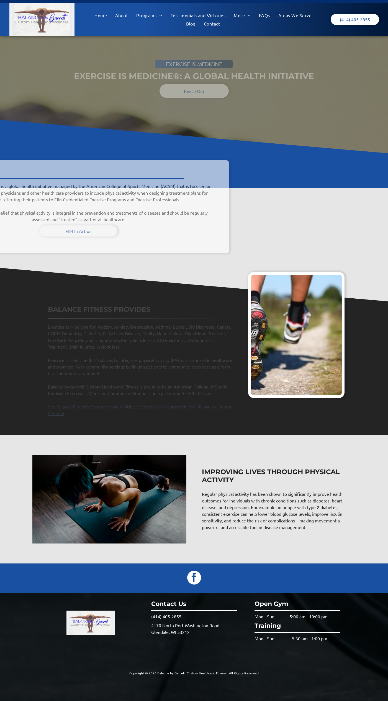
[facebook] (194, 578)
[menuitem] (100, 15)
